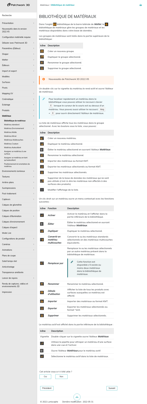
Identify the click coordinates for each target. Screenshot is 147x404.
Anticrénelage (8, 267)
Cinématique (18, 99)
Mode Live (6, 233)
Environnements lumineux (18, 171)
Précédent (46, 388)
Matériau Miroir (10, 136)
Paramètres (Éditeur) (18, 48)
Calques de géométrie (12, 205)
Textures (18, 176)
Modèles (6, 76)
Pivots (4, 88)
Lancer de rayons (18, 278)
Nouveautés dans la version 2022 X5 (14, 30)
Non (61, 376)
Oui (45, 376)
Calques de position (11, 210)
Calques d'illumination (18, 216)
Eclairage (18, 104)
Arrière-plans (18, 182)
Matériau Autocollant (12, 147)
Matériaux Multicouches (19, 140)
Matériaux (18, 115)
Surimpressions (18, 188)
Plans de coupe (9, 255)
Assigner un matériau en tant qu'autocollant (15, 158)
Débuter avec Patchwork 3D (18, 42)
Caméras (18, 244)
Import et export (18, 71)
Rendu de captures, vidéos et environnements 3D (15, 285)
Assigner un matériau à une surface (15, 152)
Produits (18, 110)
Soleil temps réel (9, 261)
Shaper (18, 54)
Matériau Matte (10, 132)
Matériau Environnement (19, 128)
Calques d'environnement (13, 222)
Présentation (18, 23)
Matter (18, 59)
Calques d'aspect (9, 227)
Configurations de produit (18, 238)
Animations (18, 249)
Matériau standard (19, 124)
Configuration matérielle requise (16, 37)
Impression (7, 292)
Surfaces (18, 82)
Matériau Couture (11, 144)
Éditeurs (18, 65)
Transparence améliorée (12, 272)
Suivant (112, 388)
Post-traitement (18, 193)
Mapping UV (18, 93)
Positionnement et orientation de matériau (17, 165)
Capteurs (18, 199)
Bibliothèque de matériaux (15, 121)
